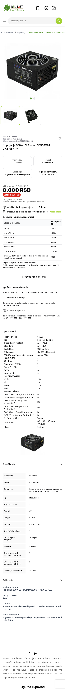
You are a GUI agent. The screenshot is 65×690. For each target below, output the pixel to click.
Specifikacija (32, 464)
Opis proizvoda (32, 331)
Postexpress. (56, 211)
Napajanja (21, 32)
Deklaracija (32, 580)
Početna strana (7, 32)
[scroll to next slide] (31, 98)
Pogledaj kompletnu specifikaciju (47, 173)
